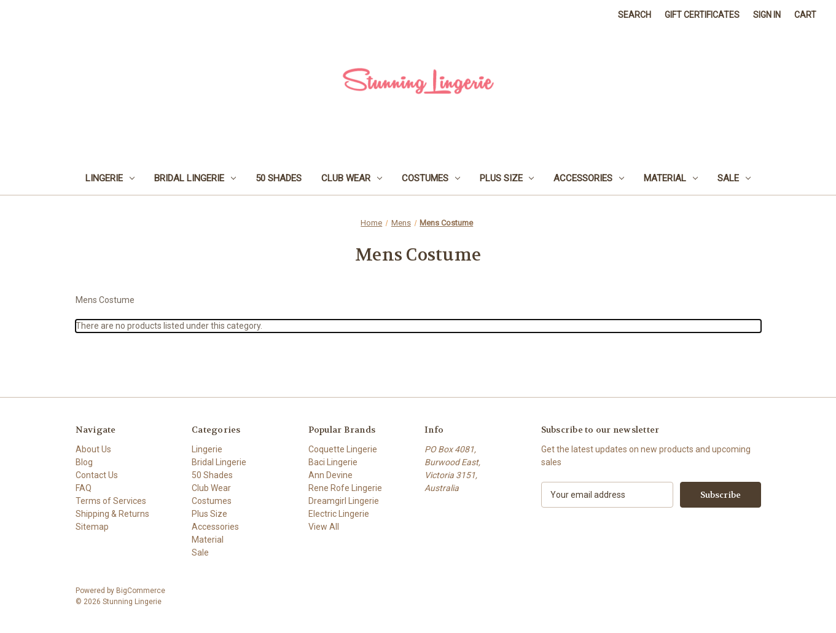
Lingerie (110, 178)
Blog (84, 462)
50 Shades (279, 178)
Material (671, 178)
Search (634, 15)
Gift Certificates (702, 15)
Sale (734, 178)
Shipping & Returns (112, 514)
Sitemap (92, 527)
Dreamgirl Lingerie (343, 501)
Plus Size (507, 178)
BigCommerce (140, 590)
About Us (93, 449)
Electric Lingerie (338, 514)
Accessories (588, 178)
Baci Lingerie (332, 462)
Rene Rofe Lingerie (345, 488)
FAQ (84, 488)
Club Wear (351, 178)
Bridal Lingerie (195, 178)
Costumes (431, 178)
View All (323, 527)
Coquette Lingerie (342, 449)
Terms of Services (111, 501)
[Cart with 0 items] (805, 15)
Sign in (767, 15)
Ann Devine (330, 475)
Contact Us (97, 475)
